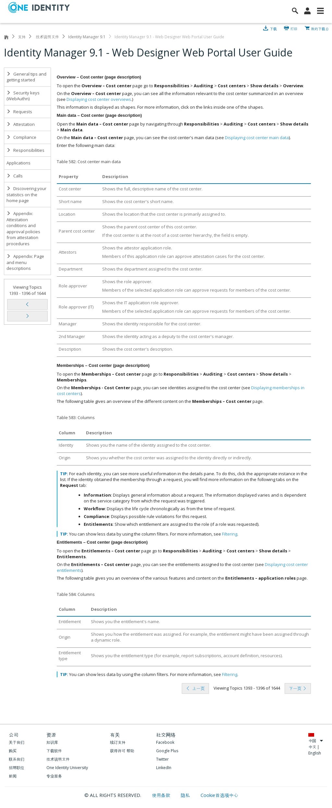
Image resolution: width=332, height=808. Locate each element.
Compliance (21, 137)
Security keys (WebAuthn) (23, 96)
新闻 (13, 776)
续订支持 (118, 742)
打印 (294, 28)
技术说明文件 (47, 37)
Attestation (20, 124)
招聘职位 (16, 767)
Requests (19, 112)
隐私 (186, 795)
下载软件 (54, 751)
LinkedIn (163, 767)
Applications (18, 163)
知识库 (52, 742)
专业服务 (54, 776)
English (314, 753)
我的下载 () (319, 28)
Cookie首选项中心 (219, 795)
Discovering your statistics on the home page (26, 194)
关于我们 (16, 742)
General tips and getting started (26, 77)
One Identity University (67, 767)
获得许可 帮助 (122, 751)
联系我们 (16, 759)
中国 (315, 740)
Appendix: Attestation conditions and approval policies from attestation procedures (23, 229)
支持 (22, 37)
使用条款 (162, 795)
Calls (14, 176)
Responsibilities (25, 150)
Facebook (165, 742)
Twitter (162, 759)
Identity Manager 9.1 (86, 37)
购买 (13, 751)
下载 (273, 28)
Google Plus (167, 751)
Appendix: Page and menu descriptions (25, 262)
